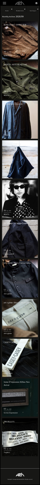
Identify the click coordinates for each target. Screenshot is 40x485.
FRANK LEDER (9, 254)
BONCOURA (8, 56)
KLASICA (7, 135)
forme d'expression (11, 413)
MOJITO (6, 95)
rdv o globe (8, 294)
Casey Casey (8, 373)
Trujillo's (7, 452)
